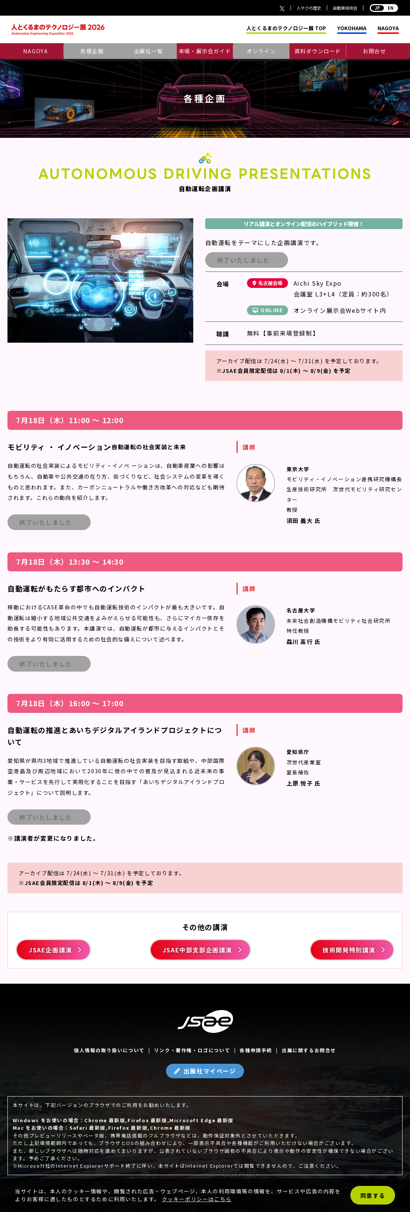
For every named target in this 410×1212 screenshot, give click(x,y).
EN (384, 8)
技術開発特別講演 (349, 949)
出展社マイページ (210, 1070)
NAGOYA (388, 28)
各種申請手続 (256, 1050)
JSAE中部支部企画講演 (197, 949)
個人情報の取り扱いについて (109, 1050)
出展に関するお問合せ (309, 1050)
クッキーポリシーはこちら (197, 1199)
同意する (372, 1195)
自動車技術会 (345, 8)
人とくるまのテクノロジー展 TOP (286, 28)
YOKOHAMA (351, 28)
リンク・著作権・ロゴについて (192, 1050)
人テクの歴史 (309, 8)
